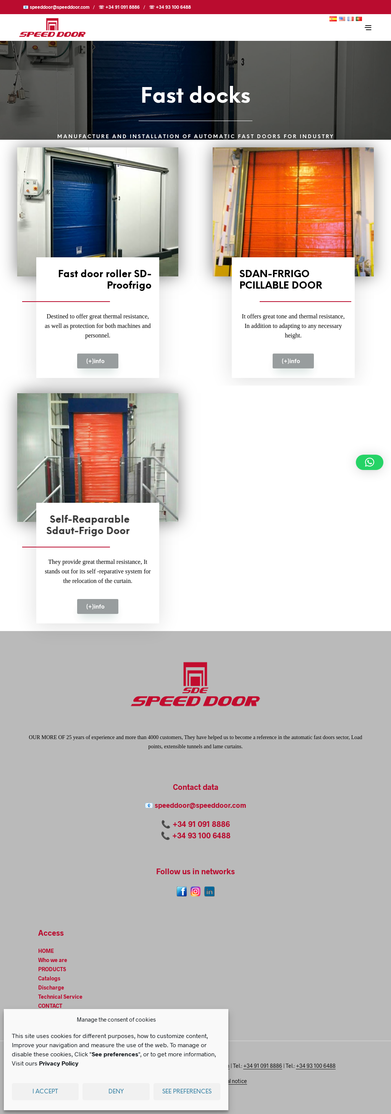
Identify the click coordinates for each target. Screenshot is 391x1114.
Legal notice (232, 1081)
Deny (116, 1092)
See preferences (187, 1092)
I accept (45, 1092)
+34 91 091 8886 (201, 823)
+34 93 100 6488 (201, 835)
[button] (369, 462)
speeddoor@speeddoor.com (200, 805)
